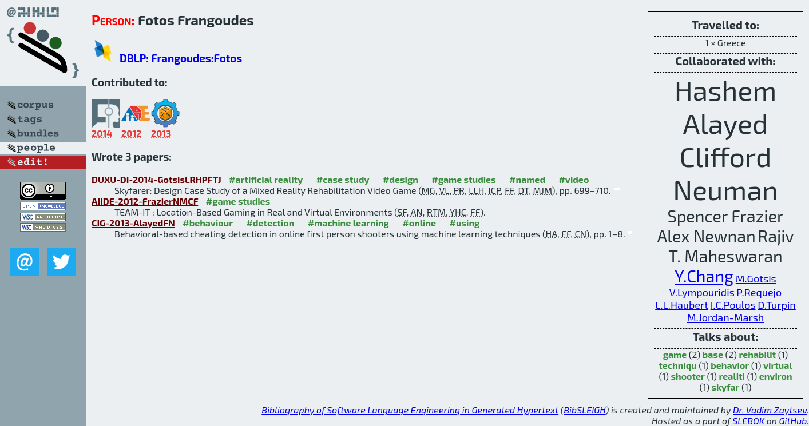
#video (573, 179)
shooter (688, 376)
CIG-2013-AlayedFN (133, 222)
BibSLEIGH (584, 409)
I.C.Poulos (733, 304)
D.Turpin (777, 304)
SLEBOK (748, 420)
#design (400, 179)
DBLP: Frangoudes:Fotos (181, 58)
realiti (732, 376)
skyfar (726, 386)
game (675, 354)
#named (527, 179)
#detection (271, 222)
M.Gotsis (756, 278)
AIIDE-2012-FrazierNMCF (145, 201)
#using (465, 222)
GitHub (793, 420)
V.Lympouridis (702, 292)
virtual (777, 365)
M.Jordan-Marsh (725, 317)
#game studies (463, 179)
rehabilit (757, 354)
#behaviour (208, 222)
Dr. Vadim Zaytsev (770, 409)
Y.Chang (704, 276)
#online (419, 222)
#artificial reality (266, 179)
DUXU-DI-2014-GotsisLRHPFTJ (156, 179)
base (713, 354)
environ (775, 376)
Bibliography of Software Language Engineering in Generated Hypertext (409, 409)
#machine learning (348, 222)
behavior (730, 365)
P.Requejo (759, 292)
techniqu (677, 365)
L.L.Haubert (681, 304)
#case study (343, 179)
